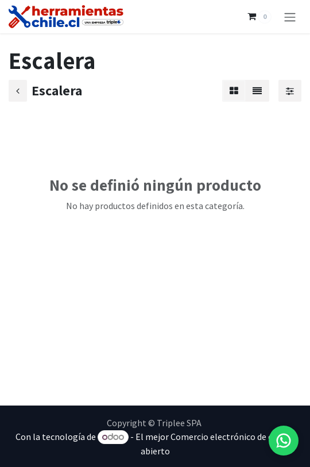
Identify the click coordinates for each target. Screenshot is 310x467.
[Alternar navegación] (289, 17)
